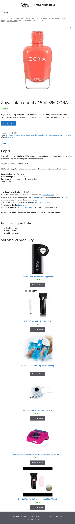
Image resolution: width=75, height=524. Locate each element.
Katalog (24, 516)
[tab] (37, 144)
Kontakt (59, 516)
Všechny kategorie (35, 516)
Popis (5, 144)
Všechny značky (48, 516)
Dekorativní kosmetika (48, 18)
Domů (3, 18)
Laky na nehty (12, 21)
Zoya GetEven (66, 197)
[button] (70, 27)
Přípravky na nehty (65, 135)
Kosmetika (35, 18)
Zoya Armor (22, 205)
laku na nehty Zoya (42, 202)
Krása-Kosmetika (44, 4)
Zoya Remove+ (48, 195)
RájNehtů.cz (9, 137)
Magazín (16, 516)
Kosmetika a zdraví (23, 18)
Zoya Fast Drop (26, 207)
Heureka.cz (11, 18)
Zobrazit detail (8, 123)
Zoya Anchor (37, 197)
